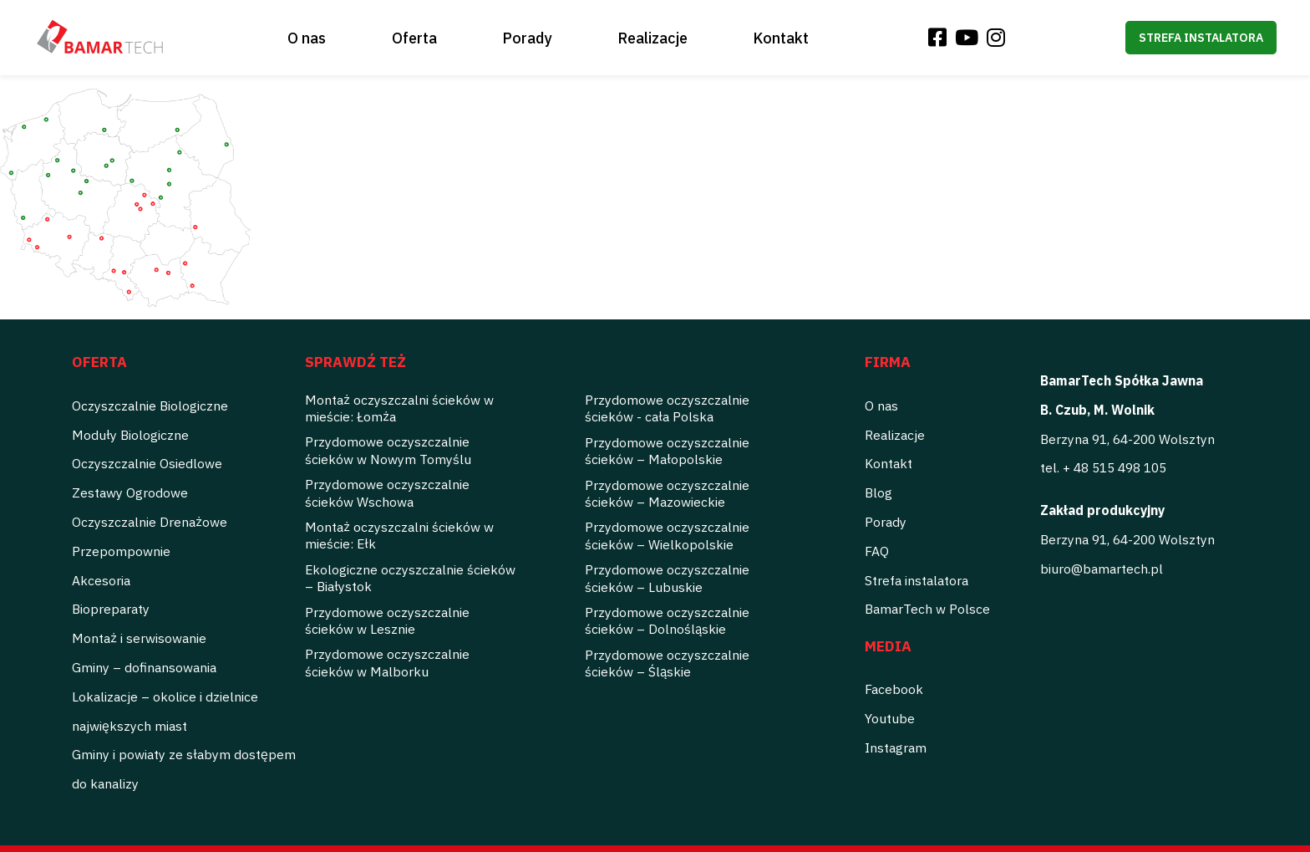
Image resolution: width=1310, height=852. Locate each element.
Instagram (896, 747)
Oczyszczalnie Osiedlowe (147, 463)
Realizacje (652, 38)
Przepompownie (121, 551)
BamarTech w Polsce (927, 608)
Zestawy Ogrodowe (130, 492)
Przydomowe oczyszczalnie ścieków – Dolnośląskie (667, 620)
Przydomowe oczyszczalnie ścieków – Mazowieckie (667, 493)
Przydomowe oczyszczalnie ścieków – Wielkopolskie (667, 535)
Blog (878, 492)
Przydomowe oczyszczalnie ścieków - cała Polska (667, 408)
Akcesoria (101, 580)
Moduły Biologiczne (130, 434)
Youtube (890, 718)
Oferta (414, 38)
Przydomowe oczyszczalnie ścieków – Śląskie (667, 663)
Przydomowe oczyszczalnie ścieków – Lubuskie (667, 577)
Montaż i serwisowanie (139, 638)
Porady (526, 38)
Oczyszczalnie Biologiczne (150, 405)
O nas (306, 38)
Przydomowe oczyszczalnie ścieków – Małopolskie (667, 450)
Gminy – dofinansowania (144, 667)
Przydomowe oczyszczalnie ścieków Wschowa (387, 492)
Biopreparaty (111, 608)
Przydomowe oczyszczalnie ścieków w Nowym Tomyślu (388, 450)
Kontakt (781, 38)
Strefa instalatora (1201, 37)
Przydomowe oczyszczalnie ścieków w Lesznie (387, 620)
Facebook (894, 689)
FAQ (877, 551)
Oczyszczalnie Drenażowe (149, 521)
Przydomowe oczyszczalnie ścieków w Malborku (387, 662)
